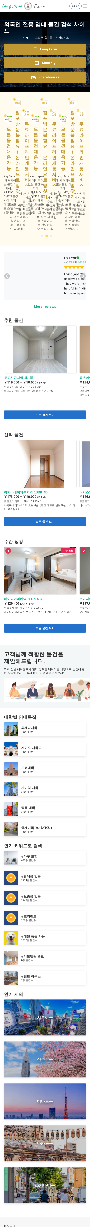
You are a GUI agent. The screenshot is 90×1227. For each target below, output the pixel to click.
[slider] (35, 190)
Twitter (47, 1179)
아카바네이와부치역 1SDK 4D (40, 398)
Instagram (55, 1179)
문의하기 (9, 1163)
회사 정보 (10, 1158)
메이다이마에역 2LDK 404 (40, 502)
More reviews (45, 229)
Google (43, 184)
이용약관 (9, 1148)
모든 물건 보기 (45, 337)
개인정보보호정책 (15, 1153)
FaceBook (39, 1179)
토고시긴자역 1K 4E (40, 281)
